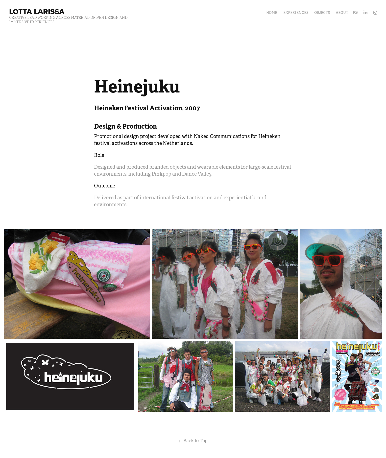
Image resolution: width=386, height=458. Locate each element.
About (342, 12)
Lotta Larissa (36, 11)
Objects (322, 12)
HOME (271, 12)
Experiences (295, 12)
